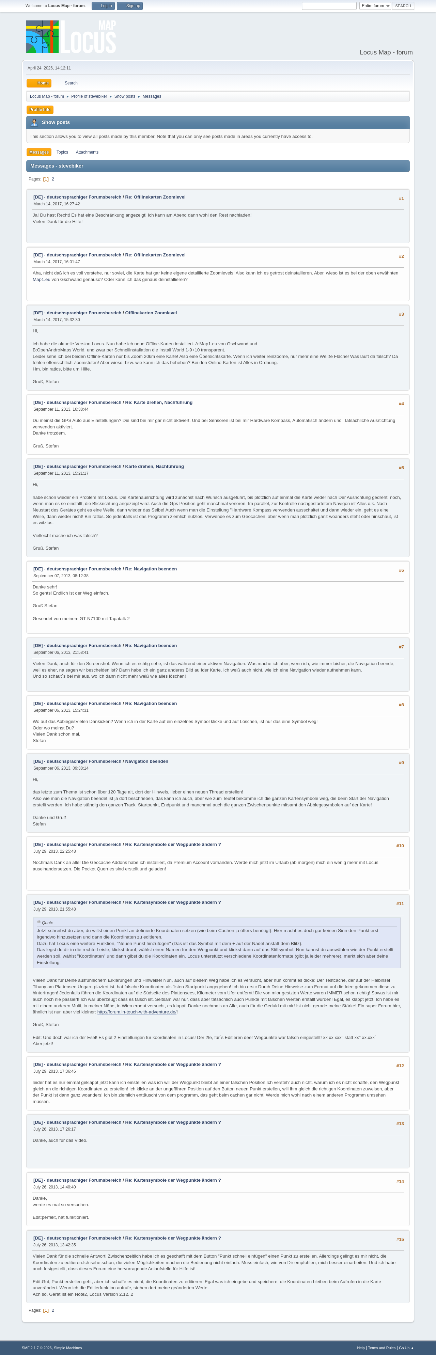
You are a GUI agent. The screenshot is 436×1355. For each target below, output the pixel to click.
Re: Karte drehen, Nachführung (159, 402)
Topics (62, 152)
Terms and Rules (382, 1348)
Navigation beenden (147, 761)
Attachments (87, 152)
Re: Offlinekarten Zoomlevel (155, 197)
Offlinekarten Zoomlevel (151, 312)
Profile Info (40, 109)
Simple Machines (68, 1348)
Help (361, 1348)
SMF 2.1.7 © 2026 (37, 1348)
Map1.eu (41, 279)
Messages (39, 152)
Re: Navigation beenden (151, 568)
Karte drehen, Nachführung (154, 466)
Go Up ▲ (406, 1348)
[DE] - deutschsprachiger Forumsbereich (77, 197)
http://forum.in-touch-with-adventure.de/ (137, 1011)
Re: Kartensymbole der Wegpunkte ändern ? (173, 844)
